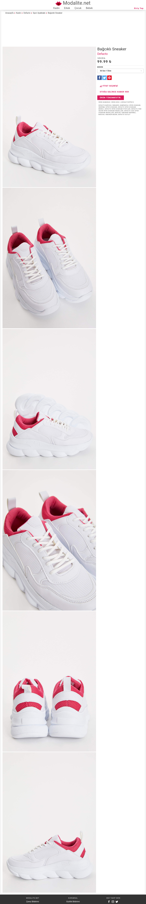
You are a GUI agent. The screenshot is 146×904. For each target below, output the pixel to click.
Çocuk (78, 8)
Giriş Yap (139, 8)
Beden (100, 67)
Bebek (89, 8)
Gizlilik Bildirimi (73, 901)
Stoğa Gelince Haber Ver (114, 92)
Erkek (67, 8)
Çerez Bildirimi (32, 901)
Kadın (56, 8)
